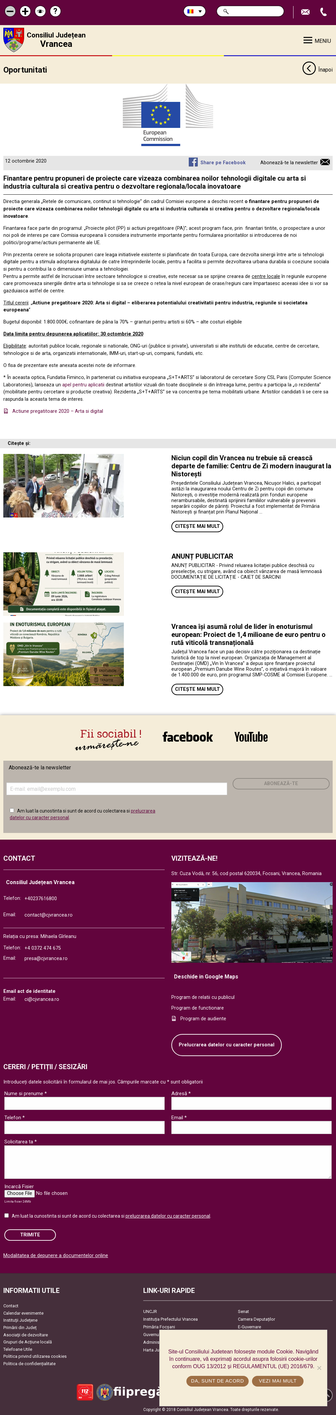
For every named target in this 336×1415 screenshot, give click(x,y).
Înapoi (317, 69)
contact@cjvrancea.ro (48, 915)
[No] (319, 1367)
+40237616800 (40, 898)
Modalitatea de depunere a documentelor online (55, 1255)
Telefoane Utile (17, 1348)
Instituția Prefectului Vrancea (170, 1318)
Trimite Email (306, 12)
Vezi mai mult (278, 1381)
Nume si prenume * (25, 1093)
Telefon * (14, 1117)
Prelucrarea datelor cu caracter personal (226, 1044)
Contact (10, 1305)
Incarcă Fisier (19, 1186)
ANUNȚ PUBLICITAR (202, 556)
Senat (243, 1311)
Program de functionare (197, 1008)
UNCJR (150, 1311)
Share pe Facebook (223, 162)
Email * (179, 1117)
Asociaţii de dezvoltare (25, 1334)
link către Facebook (188, 736)
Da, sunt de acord (217, 1381)
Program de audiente (203, 1018)
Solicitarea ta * (20, 1141)
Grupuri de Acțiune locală (27, 1341)
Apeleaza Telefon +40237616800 (324, 12)
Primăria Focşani (159, 1326)
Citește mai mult (197, 526)
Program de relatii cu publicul (203, 997)
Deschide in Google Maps (206, 976)
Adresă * (181, 1093)
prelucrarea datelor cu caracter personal (167, 1215)
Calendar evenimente (23, 1312)
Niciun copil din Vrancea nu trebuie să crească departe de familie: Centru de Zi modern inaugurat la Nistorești (251, 465)
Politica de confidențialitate (29, 1363)
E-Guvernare (249, 1326)
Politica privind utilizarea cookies (35, 1355)
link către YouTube (251, 736)
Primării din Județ (19, 1327)
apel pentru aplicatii (83, 384)
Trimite (30, 1234)
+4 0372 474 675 (42, 947)
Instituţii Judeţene (20, 1319)
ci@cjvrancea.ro (41, 999)
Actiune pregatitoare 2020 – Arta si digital (57, 410)
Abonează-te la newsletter (289, 162)
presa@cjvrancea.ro (46, 958)
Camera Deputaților (256, 1318)
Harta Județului (157, 1349)
